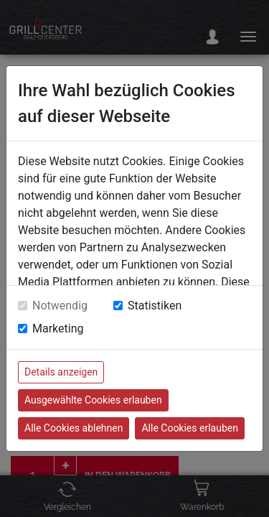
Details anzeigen (61, 372)
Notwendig (60, 305)
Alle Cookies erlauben (189, 428)
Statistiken (154, 305)
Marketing (57, 328)
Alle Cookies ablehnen (73, 428)
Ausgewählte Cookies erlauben (93, 400)
